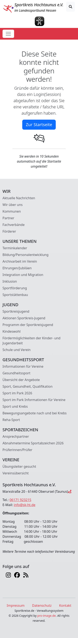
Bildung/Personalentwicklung (25, 254)
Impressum (16, 605)
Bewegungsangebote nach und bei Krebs (34, 413)
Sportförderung (14, 288)
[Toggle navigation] (8, 34)
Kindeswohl (11, 331)
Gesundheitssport (16, 373)
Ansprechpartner (15, 436)
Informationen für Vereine (22, 366)
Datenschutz (42, 605)
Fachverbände (13, 224)
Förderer (9, 231)
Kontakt (65, 605)
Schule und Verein (16, 349)
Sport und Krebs (15, 406)
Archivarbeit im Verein (19, 261)
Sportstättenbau (15, 294)
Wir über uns (12, 204)
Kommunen (11, 211)
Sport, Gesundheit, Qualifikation (27, 386)
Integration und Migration (22, 274)
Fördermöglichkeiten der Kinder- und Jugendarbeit (31, 340)
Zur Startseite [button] (39, 124)
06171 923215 (20, 500)
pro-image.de (46, 616)
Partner (8, 218)
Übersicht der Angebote (21, 379)
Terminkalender (14, 248)
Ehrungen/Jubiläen (17, 268)
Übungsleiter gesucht (19, 466)
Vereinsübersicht (15, 473)
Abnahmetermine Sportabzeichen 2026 (33, 443)
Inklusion (9, 281)
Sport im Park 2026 (17, 393)
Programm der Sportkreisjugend (27, 324)
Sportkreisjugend (15, 311)
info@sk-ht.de (24, 505)
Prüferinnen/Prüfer (17, 449)
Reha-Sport (11, 419)
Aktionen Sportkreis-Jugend (23, 318)
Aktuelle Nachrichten (18, 198)
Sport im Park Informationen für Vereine (33, 399)
